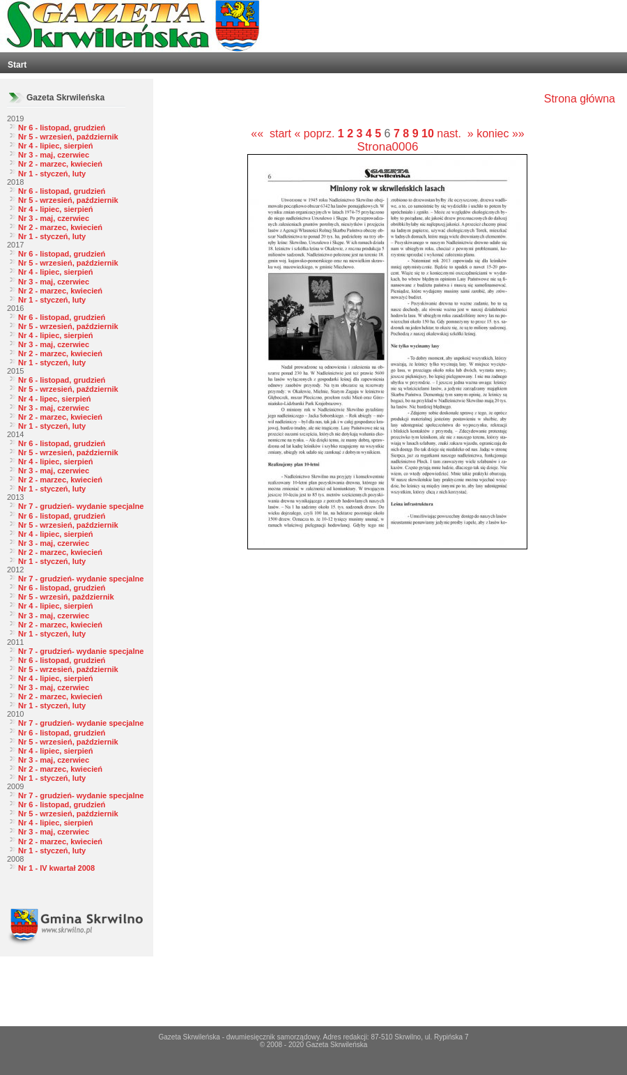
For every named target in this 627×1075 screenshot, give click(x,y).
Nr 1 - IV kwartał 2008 (56, 868)
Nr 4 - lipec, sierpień (54, 399)
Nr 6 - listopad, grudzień (61, 127)
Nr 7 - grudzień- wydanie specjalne (81, 506)
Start (17, 65)
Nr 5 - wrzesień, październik (68, 136)
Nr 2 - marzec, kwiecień (60, 164)
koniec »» (501, 133)
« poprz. (316, 133)
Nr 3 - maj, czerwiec (53, 155)
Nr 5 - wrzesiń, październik (66, 597)
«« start (271, 133)
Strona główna (579, 99)
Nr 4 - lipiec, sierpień (55, 146)
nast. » (455, 133)
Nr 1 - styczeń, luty (52, 173)
